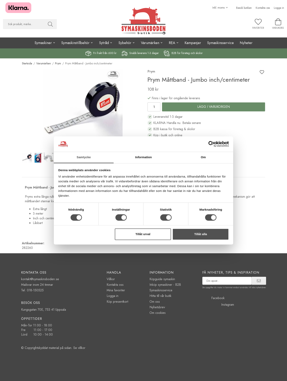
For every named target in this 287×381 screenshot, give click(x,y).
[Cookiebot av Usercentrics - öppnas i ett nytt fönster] (211, 144)
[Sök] (50, 24)
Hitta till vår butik (160, 296)
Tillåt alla (200, 234)
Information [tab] (143, 157)
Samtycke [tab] (84, 157)
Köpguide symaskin (162, 279)
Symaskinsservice (220, 42)
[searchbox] (23, 24)
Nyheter (246, 42)
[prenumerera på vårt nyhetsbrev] (227, 281)
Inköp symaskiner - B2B (165, 284)
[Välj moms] (220, 8)
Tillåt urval (142, 234)
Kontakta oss (263, 8)
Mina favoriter (116, 290)
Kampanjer (193, 42)
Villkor (111, 279)
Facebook (213, 298)
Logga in (279, 8)
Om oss (154, 301)
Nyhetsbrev (157, 307)
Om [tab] (203, 157)
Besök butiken (244, 8)
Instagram (218, 304)
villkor (81, 348)
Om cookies (157, 312)
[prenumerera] (259, 281)
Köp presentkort (117, 301)
